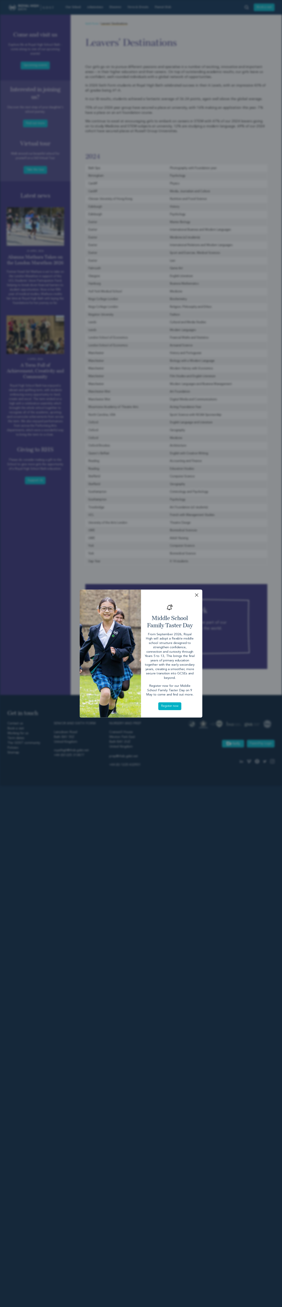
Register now (170, 706)
